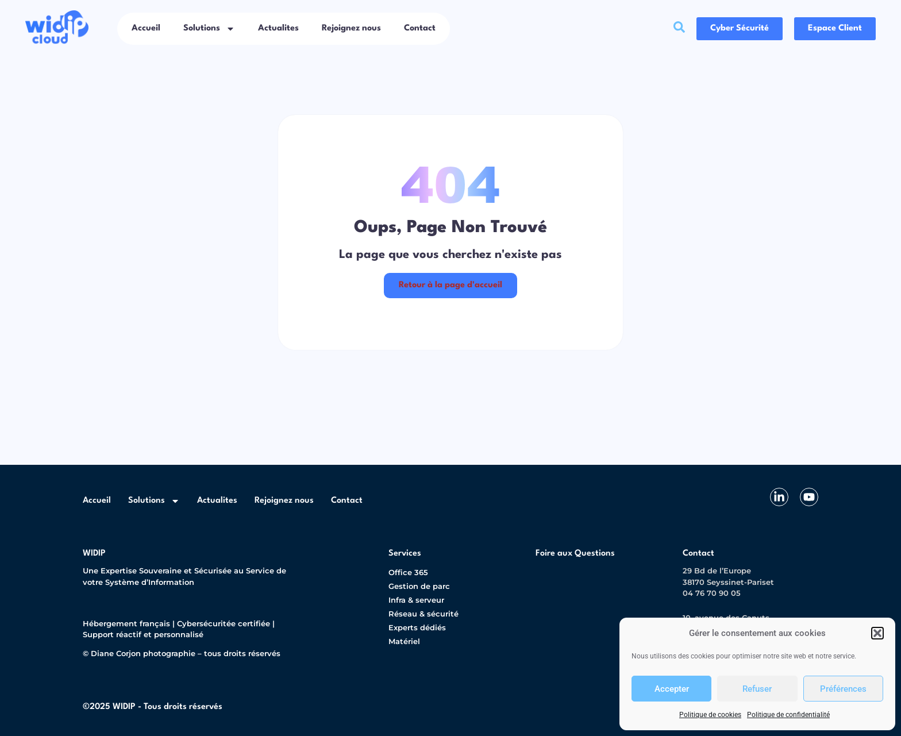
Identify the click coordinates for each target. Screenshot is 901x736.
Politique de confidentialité (788, 715)
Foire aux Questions (575, 553)
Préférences (843, 689)
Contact (420, 28)
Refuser (757, 689)
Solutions (209, 28)
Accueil (146, 28)
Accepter (671, 689)
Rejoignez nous (351, 28)
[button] (877, 633)
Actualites (278, 28)
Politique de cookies (710, 715)
